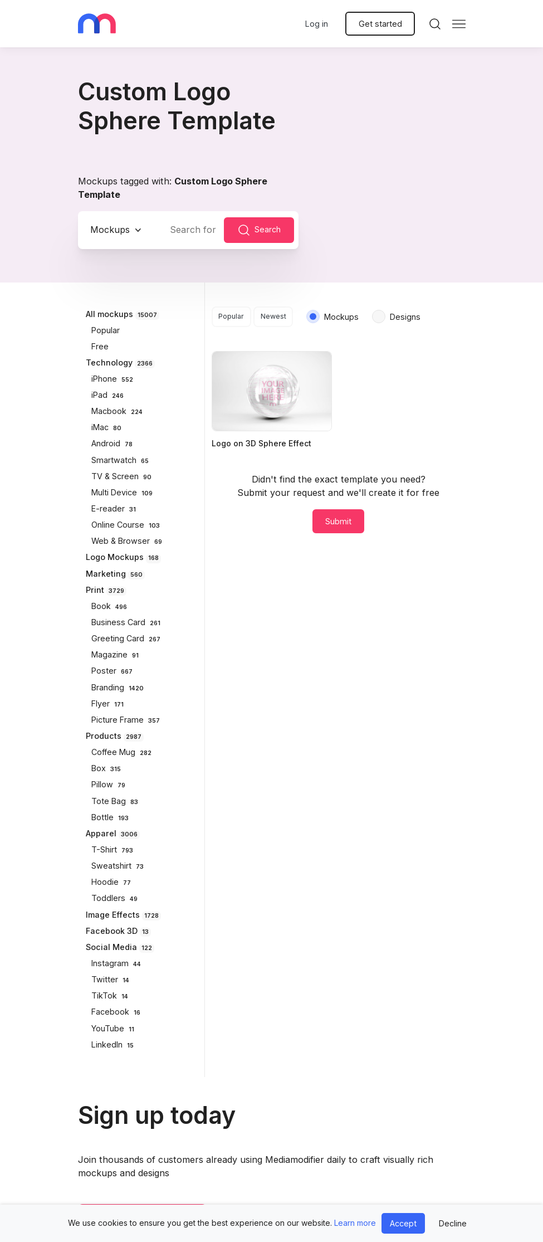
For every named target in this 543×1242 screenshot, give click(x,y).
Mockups (110, 229)
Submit (338, 521)
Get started (380, 23)
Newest (273, 316)
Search (259, 230)
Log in (316, 23)
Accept (403, 1223)
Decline (453, 1223)
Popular (231, 316)
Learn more (355, 1223)
